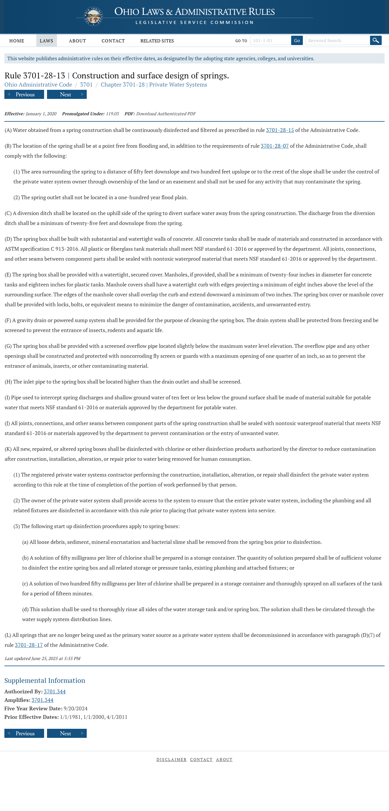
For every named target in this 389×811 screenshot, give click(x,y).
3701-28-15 (280, 129)
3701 (86, 84)
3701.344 (55, 691)
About (77, 40)
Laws (46, 40)
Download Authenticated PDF (165, 113)
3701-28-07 (275, 145)
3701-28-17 (29, 644)
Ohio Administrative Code (38, 84)
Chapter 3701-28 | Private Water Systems (154, 84)
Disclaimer (172, 759)
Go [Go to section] (297, 40)
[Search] (376, 40)
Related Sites (157, 40)
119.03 (112, 113)
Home (16, 40)
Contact (113, 40)
